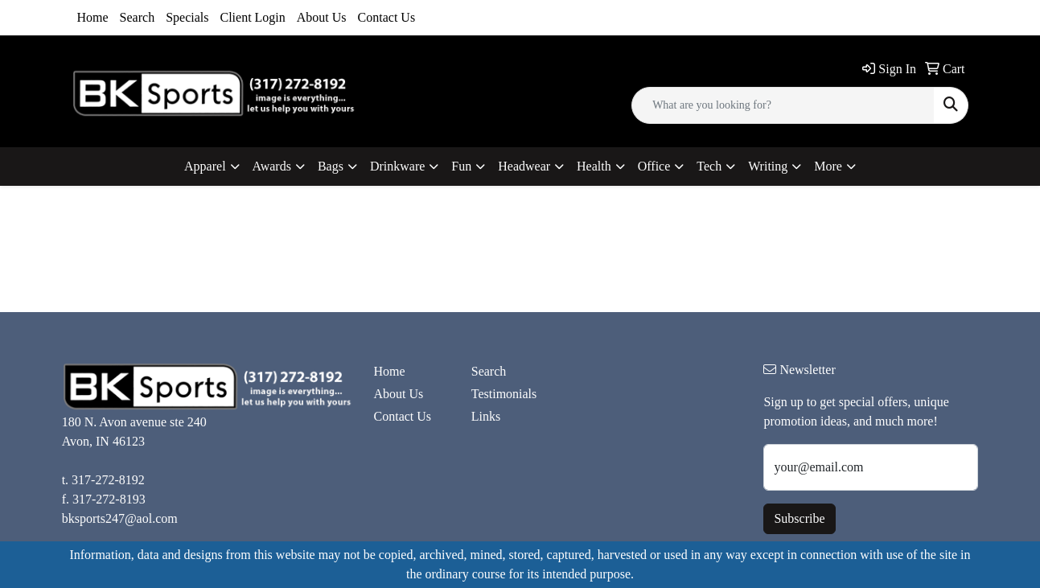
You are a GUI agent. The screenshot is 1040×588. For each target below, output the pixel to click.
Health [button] (594, 166)
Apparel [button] (205, 166)
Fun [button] (461, 166)
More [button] (828, 166)
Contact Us (387, 17)
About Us (322, 17)
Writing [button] (767, 166)
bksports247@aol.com (120, 518)
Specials (187, 17)
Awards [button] (272, 166)
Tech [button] (709, 166)
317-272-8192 (108, 480)
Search (137, 17)
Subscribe (799, 518)
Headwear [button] (524, 166)
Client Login (252, 17)
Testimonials (504, 394)
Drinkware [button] (397, 166)
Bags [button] (330, 166)
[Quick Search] (783, 105)
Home (93, 17)
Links (485, 416)
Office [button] (654, 166)
